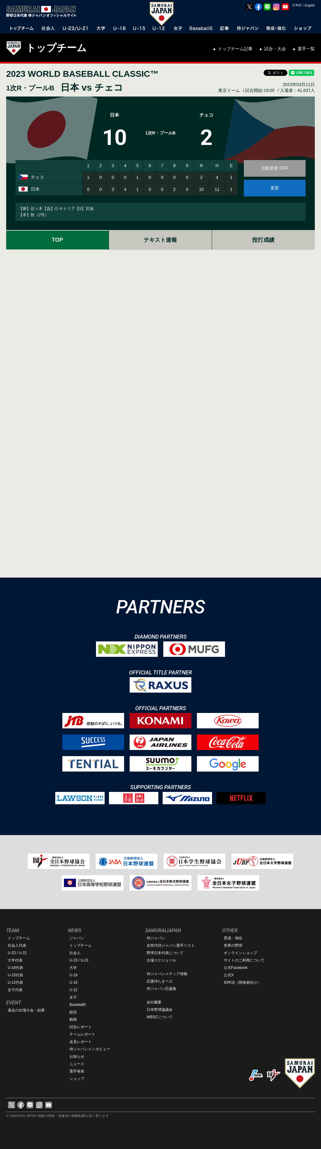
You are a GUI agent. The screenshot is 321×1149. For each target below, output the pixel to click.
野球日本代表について (165, 953)
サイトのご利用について (244, 960)
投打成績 (263, 240)
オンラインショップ (240, 953)
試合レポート (80, 1027)
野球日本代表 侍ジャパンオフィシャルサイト (43, 11)
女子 (73, 997)
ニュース (76, 1064)
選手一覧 (306, 48)
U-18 (73, 975)
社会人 (75, 953)
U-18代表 (15, 968)
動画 (73, 1019)
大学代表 (15, 960)
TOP (57, 240)
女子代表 (15, 990)
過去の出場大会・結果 (26, 1010)
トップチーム (56, 47)
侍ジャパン (156, 938)
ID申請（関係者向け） (242, 982)
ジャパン (76, 938)
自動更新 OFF (274, 168)
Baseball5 (77, 1005)
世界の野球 (233, 945)
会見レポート (80, 1042)
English (310, 5)
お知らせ (76, 1056)
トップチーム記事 (235, 48)
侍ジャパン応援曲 (161, 988)
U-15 (73, 982)
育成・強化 (233, 938)
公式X (229, 975)
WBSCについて (160, 1017)
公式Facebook (236, 968)
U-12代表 (15, 982)
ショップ (76, 1079)
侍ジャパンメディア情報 (167, 974)
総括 (73, 1012)
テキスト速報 (160, 240)
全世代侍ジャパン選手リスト (171, 945)
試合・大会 (275, 48)
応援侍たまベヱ (160, 981)
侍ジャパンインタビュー (89, 1049)
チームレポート (82, 1034)
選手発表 (76, 1071)
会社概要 (154, 1002)
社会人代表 (17, 945)
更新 (274, 187)
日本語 (297, 5)
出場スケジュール (161, 960)
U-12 (73, 990)
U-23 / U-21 (17, 953)
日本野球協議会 (160, 1009)
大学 (73, 968)
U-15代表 (15, 975)
